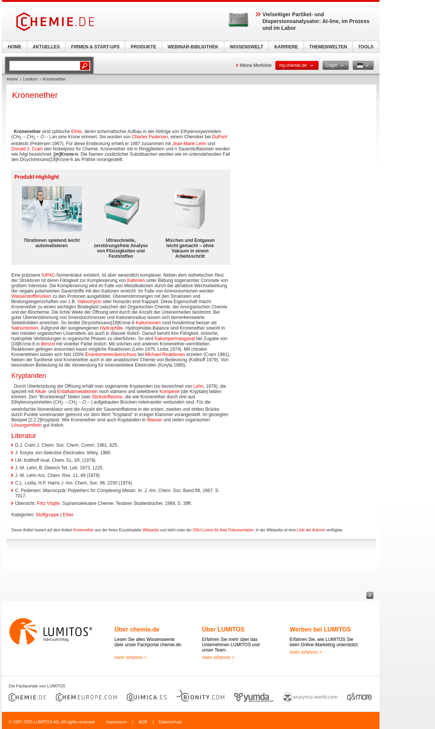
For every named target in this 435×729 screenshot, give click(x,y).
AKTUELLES (46, 47)
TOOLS (365, 47)
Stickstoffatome (107, 396)
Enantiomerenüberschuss (110, 354)
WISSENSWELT (246, 47)
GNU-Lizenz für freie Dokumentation (223, 530)
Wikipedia (150, 530)
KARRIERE (286, 47)
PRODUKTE (143, 47)
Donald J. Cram (27, 149)
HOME (15, 47)
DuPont (219, 136)
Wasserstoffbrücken (31, 296)
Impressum (116, 722)
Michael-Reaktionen (165, 354)
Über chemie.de (136, 629)
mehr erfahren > (130, 657)
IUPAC (48, 275)
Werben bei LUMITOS (320, 629)
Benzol (48, 344)
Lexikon (30, 79)
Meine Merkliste (255, 65)
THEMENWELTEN (328, 47)
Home (12, 79)
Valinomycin (89, 301)
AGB (143, 722)
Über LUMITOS (223, 629)
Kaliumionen (148, 322)
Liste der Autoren (311, 530)
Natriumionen (24, 328)
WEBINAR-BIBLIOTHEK (193, 47)
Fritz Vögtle (48, 503)
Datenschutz (170, 722)
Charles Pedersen (150, 136)
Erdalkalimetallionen (77, 391)
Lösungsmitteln (26, 425)
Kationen (136, 280)
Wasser (154, 420)
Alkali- (41, 391)
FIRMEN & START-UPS (95, 47)
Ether (76, 131)
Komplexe (169, 391)
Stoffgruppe (47, 514)
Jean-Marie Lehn (189, 143)
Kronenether (83, 530)
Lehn (198, 386)
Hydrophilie (111, 328)
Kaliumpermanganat (174, 338)
